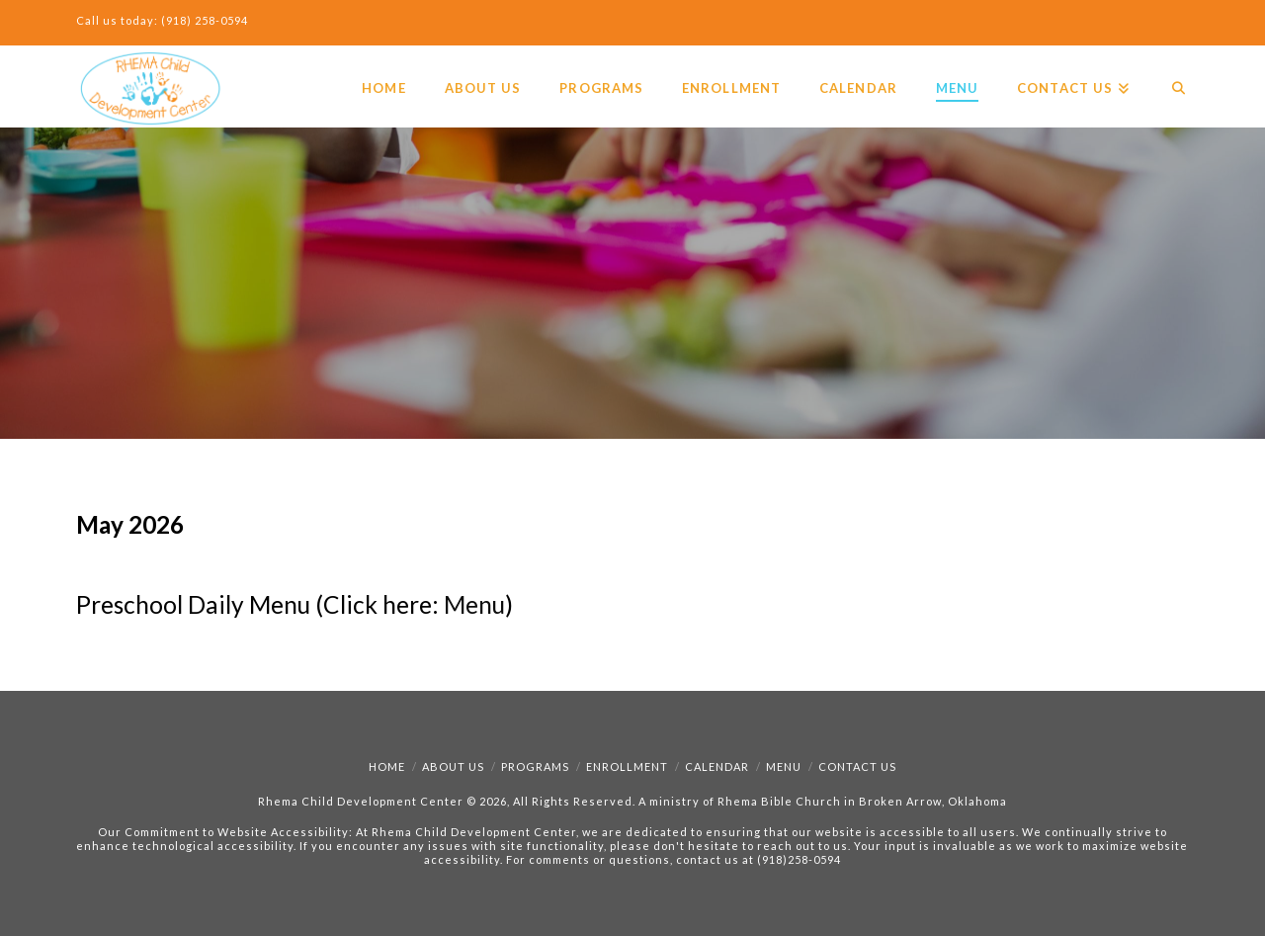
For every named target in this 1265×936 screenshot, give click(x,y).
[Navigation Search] (1168, 70)
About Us (453, 766)
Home (387, 766)
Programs (535, 766)
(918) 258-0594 (204, 20)
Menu (474, 604)
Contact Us (857, 766)
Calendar (717, 766)
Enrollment (627, 766)
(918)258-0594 (799, 859)
